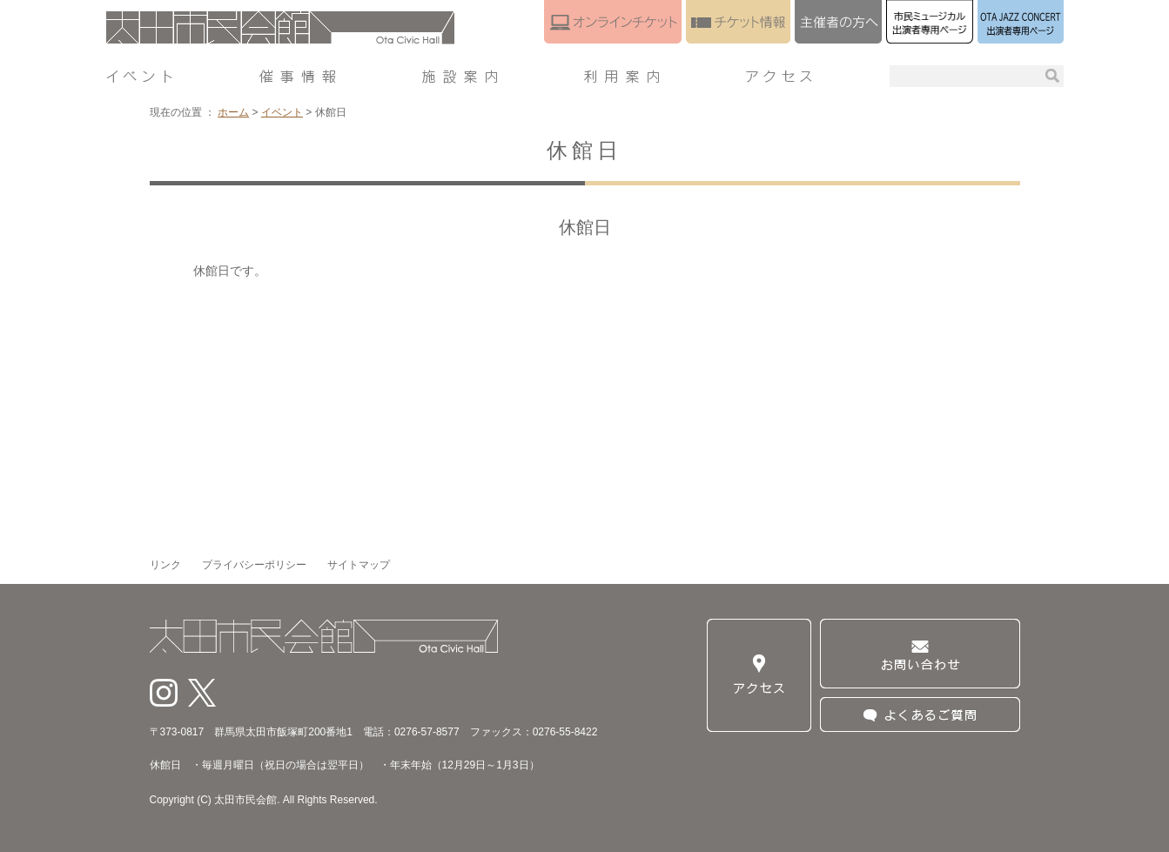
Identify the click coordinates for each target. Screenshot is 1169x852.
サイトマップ (358, 565)
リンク (165, 565)
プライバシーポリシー (254, 565)
